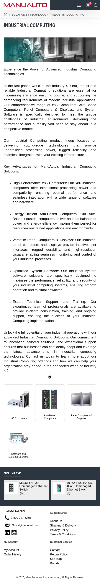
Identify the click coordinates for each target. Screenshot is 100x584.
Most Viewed (12, 472)
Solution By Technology (30, 14)
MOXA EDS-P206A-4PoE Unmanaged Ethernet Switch (80, 486)
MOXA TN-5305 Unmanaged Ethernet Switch (33, 486)
